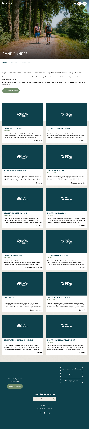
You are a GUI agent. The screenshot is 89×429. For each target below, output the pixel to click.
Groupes (71, 375)
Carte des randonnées (11, 90)
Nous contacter (16, 386)
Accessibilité (40, 426)
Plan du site (51, 426)
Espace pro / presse (71, 381)
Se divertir (14, 63)
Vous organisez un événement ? (71, 369)
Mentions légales (7, 426)
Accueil (5, 63)
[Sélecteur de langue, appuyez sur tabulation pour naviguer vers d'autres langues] (75, 3)
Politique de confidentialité (25, 426)
